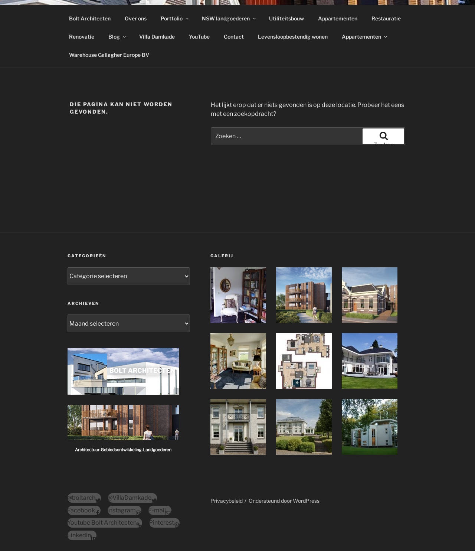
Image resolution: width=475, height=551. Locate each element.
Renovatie (81, 36)
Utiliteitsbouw (286, 18)
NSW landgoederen (229, 18)
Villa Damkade (157, 36)
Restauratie (386, 18)
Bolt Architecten (90, 18)
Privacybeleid (226, 501)
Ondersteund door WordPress (284, 501)
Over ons (136, 18)
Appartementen (337, 18)
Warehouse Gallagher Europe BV (109, 55)
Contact (234, 36)
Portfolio (175, 18)
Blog (117, 36)
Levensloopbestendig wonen (293, 36)
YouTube (199, 36)
